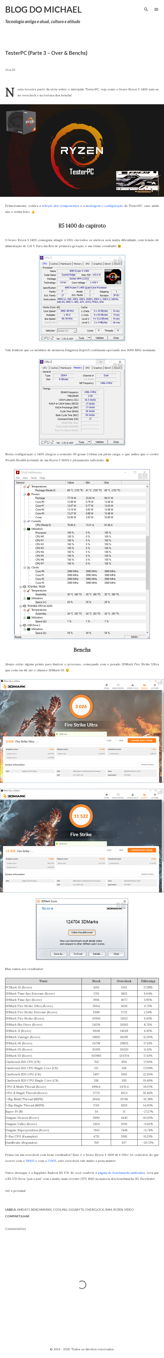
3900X (30, 1161)
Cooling (60, 1209)
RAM (108, 1209)
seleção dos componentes (60, 206)
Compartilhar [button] (17, 1216)
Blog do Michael (43, 9)
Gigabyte (76, 1209)
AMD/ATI (23, 1209)
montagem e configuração (104, 206)
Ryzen (118, 1209)
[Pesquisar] (146, 7)
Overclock (94, 1209)
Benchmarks (41, 1209)
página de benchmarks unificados (121, 1173)
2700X (52, 1161)
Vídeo (129, 1209)
